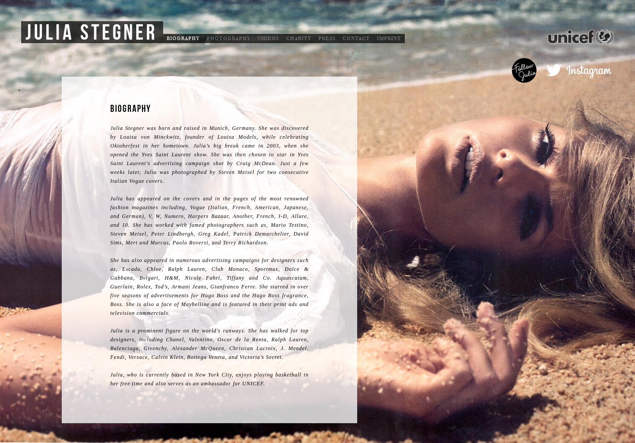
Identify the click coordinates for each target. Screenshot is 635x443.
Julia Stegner (91, 33)
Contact (356, 38)
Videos (268, 38)
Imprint (389, 38)
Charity (298, 38)
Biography (183, 38)
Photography (228, 38)
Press (327, 38)
